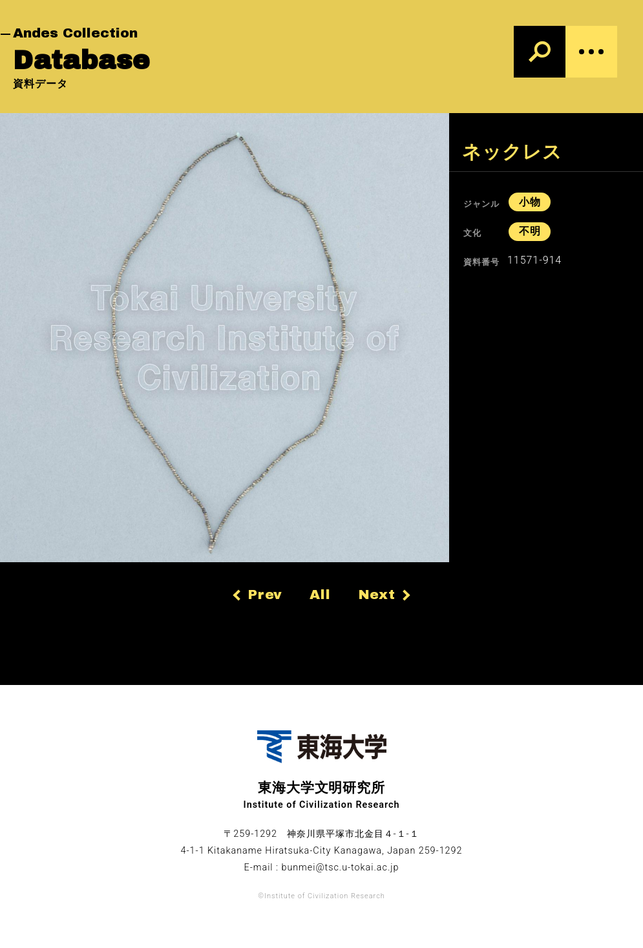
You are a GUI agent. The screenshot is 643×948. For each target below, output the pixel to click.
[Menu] (591, 52)
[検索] (539, 52)
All (320, 594)
